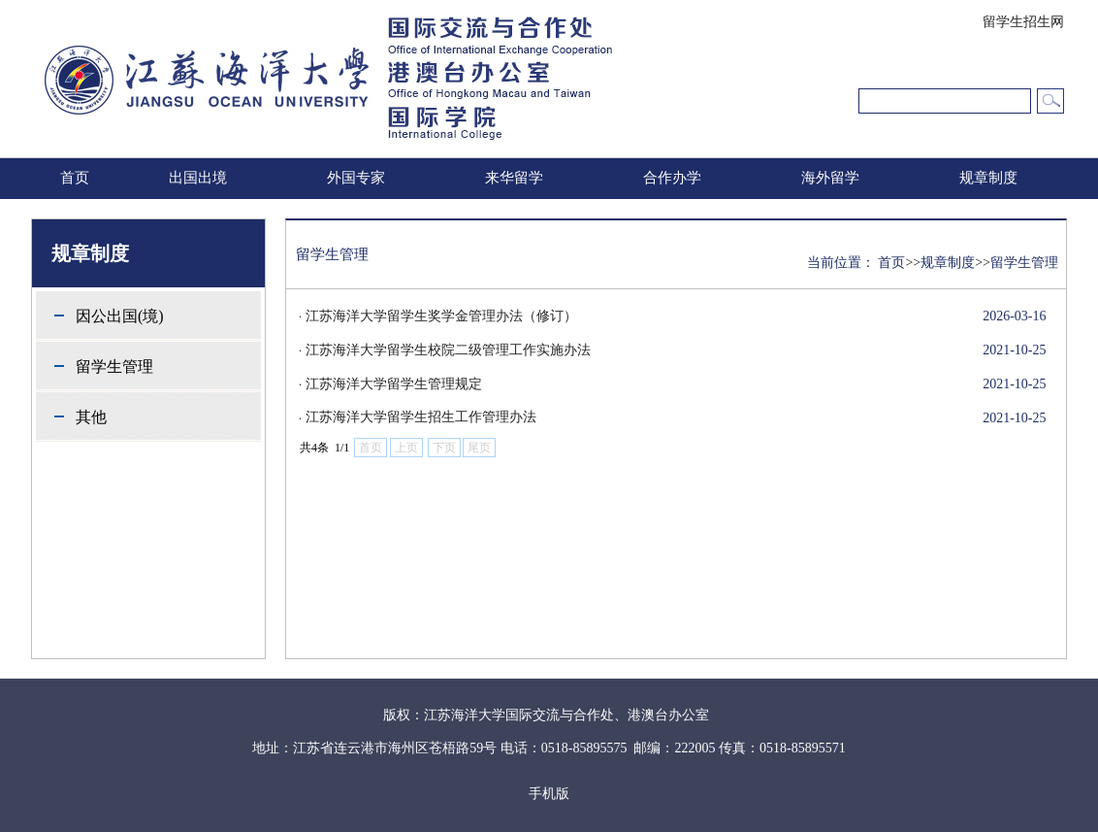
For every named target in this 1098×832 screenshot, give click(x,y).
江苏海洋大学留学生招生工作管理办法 (421, 417)
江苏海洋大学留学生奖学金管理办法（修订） (441, 316)
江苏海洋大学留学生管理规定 (394, 384)
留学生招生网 (1023, 22)
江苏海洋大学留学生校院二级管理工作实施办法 (448, 350)
